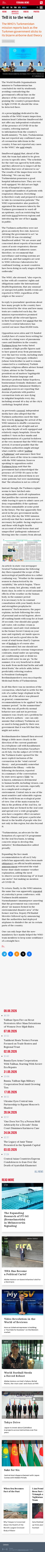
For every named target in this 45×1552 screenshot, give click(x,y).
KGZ (7, 7)
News (4, 12)
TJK (11, 7)
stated (17, 153)
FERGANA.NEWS (22, 2)
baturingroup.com (23, 1550)
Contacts (6, 1544)
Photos (36, 12)
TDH (26, 776)
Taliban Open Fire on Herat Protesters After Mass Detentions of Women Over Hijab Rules (22, 1023)
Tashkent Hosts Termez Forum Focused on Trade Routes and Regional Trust (21, 1043)
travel (15, 215)
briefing (17, 113)
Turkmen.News (9, 345)
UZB (19, 7)
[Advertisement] (22, 984)
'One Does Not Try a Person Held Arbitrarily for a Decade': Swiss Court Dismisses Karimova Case (22, 1125)
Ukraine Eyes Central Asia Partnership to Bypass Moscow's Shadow (21, 1104)
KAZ (3, 7)
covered (20, 410)
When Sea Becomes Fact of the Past (14, 1490)
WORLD (24, 7)
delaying (19, 419)
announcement (9, 866)
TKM (15, 7)
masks (34, 218)
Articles (15, 12)
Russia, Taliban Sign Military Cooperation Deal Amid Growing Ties (22, 1084)
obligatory (7, 863)
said (22, 147)
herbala (13, 643)
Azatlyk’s (6, 389)
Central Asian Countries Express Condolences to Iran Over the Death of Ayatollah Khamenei (22, 1162)
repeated (37, 891)
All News (39, 1171)
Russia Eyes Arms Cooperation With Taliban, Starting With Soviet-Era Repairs (23, 1064)
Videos (26, 12)
